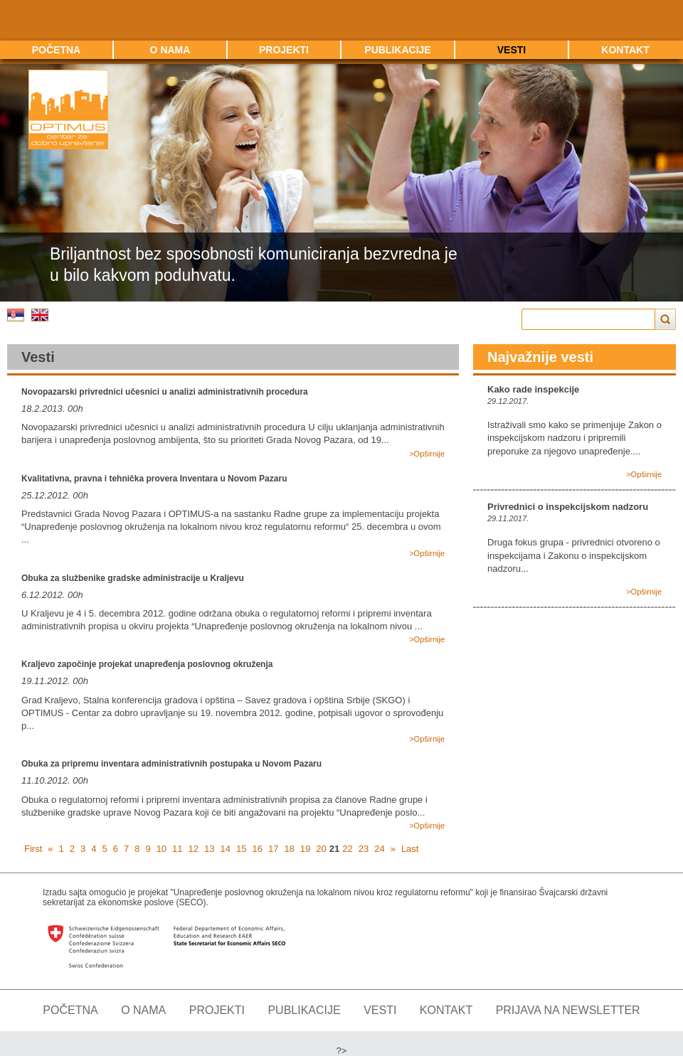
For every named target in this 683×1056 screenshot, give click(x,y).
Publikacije (397, 49)
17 (273, 848)
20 (321, 848)
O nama (170, 49)
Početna (56, 49)
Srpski (15, 315)
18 (289, 848)
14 (226, 848)
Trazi (665, 319)
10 (161, 848)
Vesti (511, 49)
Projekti (284, 49)
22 (347, 848)
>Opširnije (427, 453)
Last (410, 848)
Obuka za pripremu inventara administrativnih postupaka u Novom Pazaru (171, 764)
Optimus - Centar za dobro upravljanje (68, 109)
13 (209, 848)
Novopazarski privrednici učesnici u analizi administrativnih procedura (164, 392)
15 (241, 848)
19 (305, 848)
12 (193, 848)
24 (379, 848)
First (33, 848)
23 (364, 848)
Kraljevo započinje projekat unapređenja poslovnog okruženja (146, 664)
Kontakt (625, 49)
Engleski (39, 315)
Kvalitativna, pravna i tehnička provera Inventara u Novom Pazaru (154, 479)
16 (257, 848)
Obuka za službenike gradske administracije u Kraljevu (132, 578)
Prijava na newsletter (568, 1010)
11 (177, 848)
